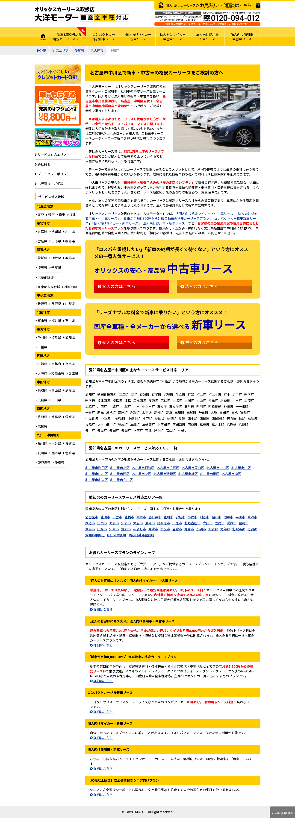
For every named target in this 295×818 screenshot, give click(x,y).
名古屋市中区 (241, 467)
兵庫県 (72, 373)
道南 (50, 214)
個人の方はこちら (116, 286)
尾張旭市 (163, 523)
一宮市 (117, 517)
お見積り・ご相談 (49, 183)
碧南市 (219, 523)
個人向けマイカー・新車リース (115, 223)
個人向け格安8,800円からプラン (58, 106)
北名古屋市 (192, 523)
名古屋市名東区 (96, 479)
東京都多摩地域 (48, 286)
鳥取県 (41, 390)
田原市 (102, 529)
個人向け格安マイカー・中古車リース (206, 213)
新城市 (165, 529)
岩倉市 (177, 529)
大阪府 (41, 373)
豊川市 (168, 517)
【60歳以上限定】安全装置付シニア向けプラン (58, 137)
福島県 (69, 241)
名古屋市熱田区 (96, 467)
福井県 (55, 320)
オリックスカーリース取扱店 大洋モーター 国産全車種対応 (82, 14)
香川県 (41, 416)
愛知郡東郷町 (95, 535)
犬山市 (207, 523)
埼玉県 (41, 267)
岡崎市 (141, 517)
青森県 (41, 231)
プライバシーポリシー (52, 174)
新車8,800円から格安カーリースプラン (69, 36)
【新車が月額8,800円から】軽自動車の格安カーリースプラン (165, 218)
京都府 (55, 363)
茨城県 (41, 257)
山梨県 (69, 303)
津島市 (90, 529)
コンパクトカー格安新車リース (103, 36)
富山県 (41, 320)
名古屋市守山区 (121, 479)
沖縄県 (58, 462)
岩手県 (69, 231)
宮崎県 (69, 453)
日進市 (177, 523)
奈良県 (69, 363)
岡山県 (55, 390)
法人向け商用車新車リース (207, 36)
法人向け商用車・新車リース (164, 223)
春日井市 (154, 517)
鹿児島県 (43, 462)
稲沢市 (216, 517)
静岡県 (41, 337)
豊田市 (105, 517)
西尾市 (90, 523)
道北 (72, 214)
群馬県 (69, 257)
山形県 (55, 241)
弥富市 (189, 529)
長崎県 (41, 453)
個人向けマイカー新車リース (138, 36)
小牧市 (192, 517)
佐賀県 (69, 443)
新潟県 (41, 303)
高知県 (41, 426)
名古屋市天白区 (193, 467)
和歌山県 (57, 373)
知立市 (114, 529)
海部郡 (225, 529)
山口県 (55, 400)
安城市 (180, 517)
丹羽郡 (252, 529)
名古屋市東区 (141, 473)
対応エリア (60, 50)
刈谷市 (204, 517)
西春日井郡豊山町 (141, 535)
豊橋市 (129, 517)
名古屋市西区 (120, 473)
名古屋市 (97, 50)
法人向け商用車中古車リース (242, 36)
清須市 (126, 529)
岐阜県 (55, 337)
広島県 (41, 400)
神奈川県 (69, 286)
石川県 (69, 320)
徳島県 (55, 416)
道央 (40, 214)
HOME (43, 36)
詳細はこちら (101, 609)
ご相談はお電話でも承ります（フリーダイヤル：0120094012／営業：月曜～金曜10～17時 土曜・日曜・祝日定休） (207, 18)
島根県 (69, 390)
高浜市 (201, 529)
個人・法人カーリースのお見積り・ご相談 (207, 5)
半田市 (240, 517)
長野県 (55, 303)
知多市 (126, 523)
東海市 (252, 517)
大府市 (138, 523)
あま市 (114, 523)
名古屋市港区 (209, 473)
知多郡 (213, 529)
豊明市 (243, 523)
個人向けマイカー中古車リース (173, 36)
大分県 (55, 443)
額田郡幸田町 (116, 535)
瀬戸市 (228, 517)
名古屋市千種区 (168, 467)
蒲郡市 (150, 523)
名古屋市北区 (120, 467)
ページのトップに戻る (282, 812)
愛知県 (79, 50)
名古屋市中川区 (217, 467)
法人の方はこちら (199, 286)
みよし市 (139, 529)
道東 (61, 214)
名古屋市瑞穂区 (164, 473)
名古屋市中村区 (96, 473)
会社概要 (42, 164)
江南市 (102, 523)
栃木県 (55, 257)
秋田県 (55, 231)
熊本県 (55, 453)
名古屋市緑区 (188, 473)
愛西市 (231, 523)
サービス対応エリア (51, 154)
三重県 (41, 347)
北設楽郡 (238, 529)
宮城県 (41, 241)
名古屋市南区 (231, 473)
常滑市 (153, 529)
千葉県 (55, 267)
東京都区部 (45, 277)
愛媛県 (69, 416)
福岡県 (41, 443)
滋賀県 (41, 363)
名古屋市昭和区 (143, 467)
